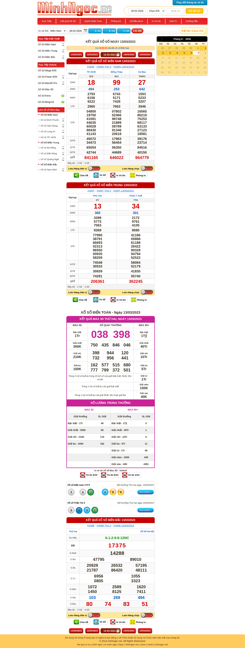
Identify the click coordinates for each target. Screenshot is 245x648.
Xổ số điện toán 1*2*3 (78, 485)
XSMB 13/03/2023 (123, 525)
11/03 (76, 54)
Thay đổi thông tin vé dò (190, 2)
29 (183, 48)
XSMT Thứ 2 (104, 190)
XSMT (90, 190)
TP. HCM (91, 72)
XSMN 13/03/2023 (123, 66)
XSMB (90, 525)
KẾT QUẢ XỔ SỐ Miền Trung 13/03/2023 (110, 185)
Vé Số (103, 175)
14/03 (128, 54)
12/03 (92, 54)
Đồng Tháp (116, 72)
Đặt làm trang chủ (192, 30)
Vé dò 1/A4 (133, 475)
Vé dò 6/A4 (112, 475)
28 (176, 48)
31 (198, 48)
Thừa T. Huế (135, 195)
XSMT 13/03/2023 (123, 190)
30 (191, 48)
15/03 (145, 54)
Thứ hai (72, 73)
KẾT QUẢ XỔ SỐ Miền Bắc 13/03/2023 (110, 520)
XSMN (90, 66)
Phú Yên (97, 195)
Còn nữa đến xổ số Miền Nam (112, 48)
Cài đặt (137, 30)
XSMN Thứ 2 (103, 66)
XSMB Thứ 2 (103, 525)
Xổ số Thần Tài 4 (76, 503)
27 (169, 48)
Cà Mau (142, 72)
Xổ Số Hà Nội (147, 531)
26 (162, 48)
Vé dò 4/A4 (91, 475)
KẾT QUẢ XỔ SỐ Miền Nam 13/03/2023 (110, 61)
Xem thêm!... (145, 492)
